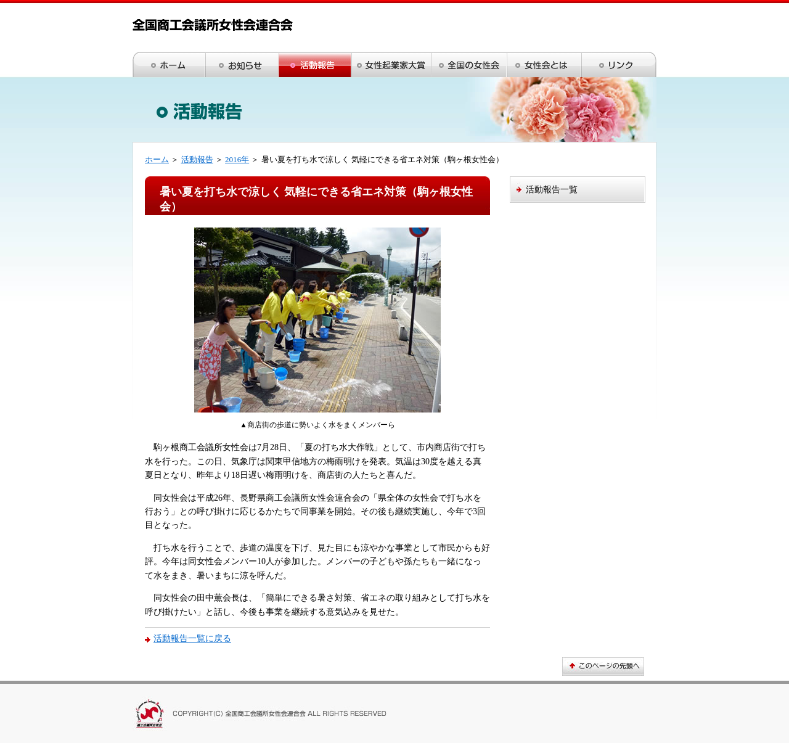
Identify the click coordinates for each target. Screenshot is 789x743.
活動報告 (197, 159)
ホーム (157, 159)
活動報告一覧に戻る (192, 638)
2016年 (237, 159)
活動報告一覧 (552, 189)
